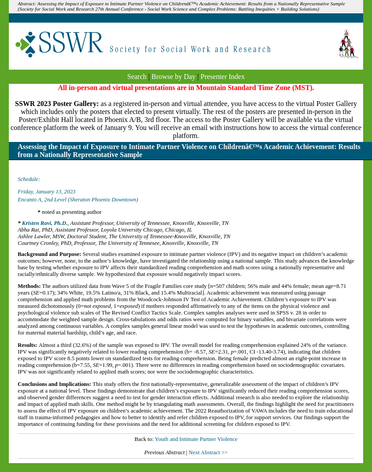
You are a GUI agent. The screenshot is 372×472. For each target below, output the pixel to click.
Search (137, 76)
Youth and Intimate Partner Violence (196, 439)
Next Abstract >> (208, 452)
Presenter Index (223, 76)
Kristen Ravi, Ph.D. (45, 223)
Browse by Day (173, 76)
